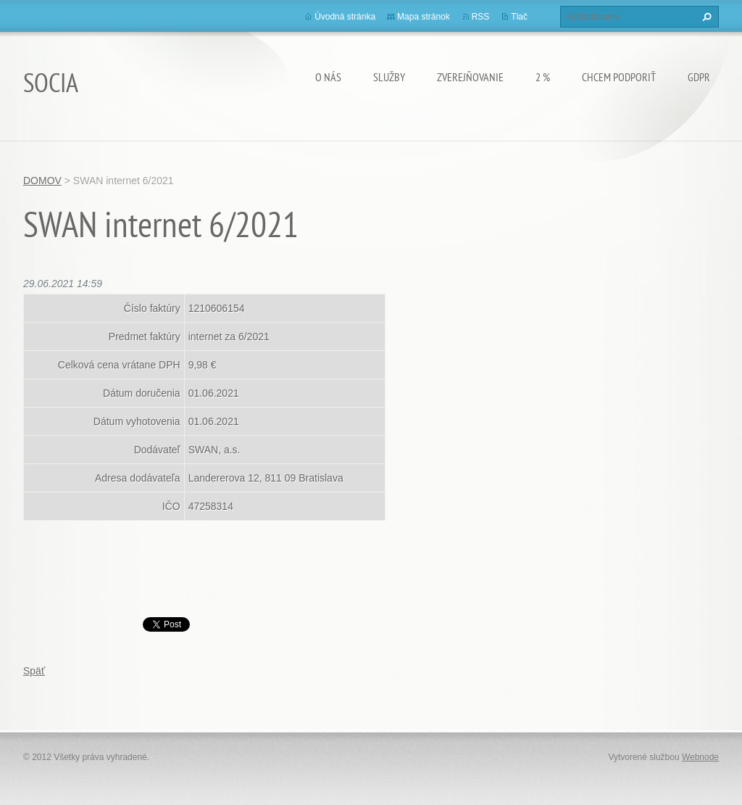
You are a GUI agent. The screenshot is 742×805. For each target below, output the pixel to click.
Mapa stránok (423, 17)
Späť (34, 671)
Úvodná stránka (344, 17)
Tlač (519, 17)
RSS (481, 17)
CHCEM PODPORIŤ (619, 77)
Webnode (700, 757)
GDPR (699, 77)
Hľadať (705, 17)
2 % (542, 77)
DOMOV (42, 180)
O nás (328, 77)
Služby (389, 77)
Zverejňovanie (470, 77)
